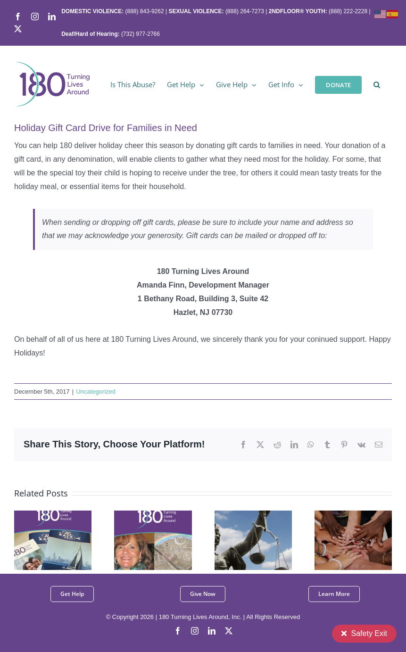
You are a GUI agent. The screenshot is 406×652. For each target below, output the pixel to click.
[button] (376, 84)
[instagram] (195, 631)
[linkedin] (211, 631)
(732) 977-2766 (140, 34)
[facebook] (178, 631)
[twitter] (228, 631)
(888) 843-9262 (144, 11)
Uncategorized (96, 391)
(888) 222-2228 (348, 11)
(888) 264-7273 (244, 11)
